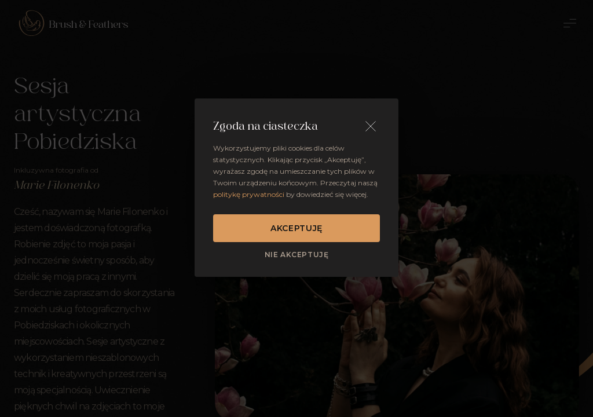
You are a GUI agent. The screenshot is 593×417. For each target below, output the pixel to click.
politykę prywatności (248, 194)
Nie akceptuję (297, 254)
